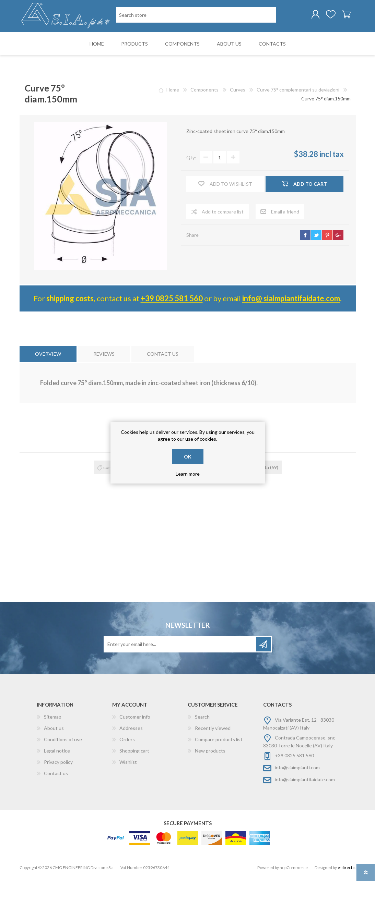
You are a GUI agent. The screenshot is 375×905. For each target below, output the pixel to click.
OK (187, 457)
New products (210, 779)
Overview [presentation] (48, 382)
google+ (338, 263)
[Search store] (151, 44)
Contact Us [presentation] (162, 382)
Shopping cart (339, 16)
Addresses (131, 756)
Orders (127, 767)
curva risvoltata (252, 495)
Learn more (188, 474)
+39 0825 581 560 (172, 326)
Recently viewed (213, 756)
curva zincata (198, 495)
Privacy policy (58, 790)
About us (54, 756)
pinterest (327, 263)
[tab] (48, 382)
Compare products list (219, 767)
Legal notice (57, 779)
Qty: (191, 185)
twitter (316, 263)
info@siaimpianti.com (297, 795)
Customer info (134, 745)
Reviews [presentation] (104, 382)
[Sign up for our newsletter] (180, 672)
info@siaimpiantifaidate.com (305, 807)
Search (202, 745)
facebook (305, 263)
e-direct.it (347, 895)
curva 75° (149, 495)
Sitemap (52, 745)
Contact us (56, 801)
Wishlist (128, 790)
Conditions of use (63, 767)
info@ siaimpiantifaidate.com (291, 326)
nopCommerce (294, 895)
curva (109, 495)
